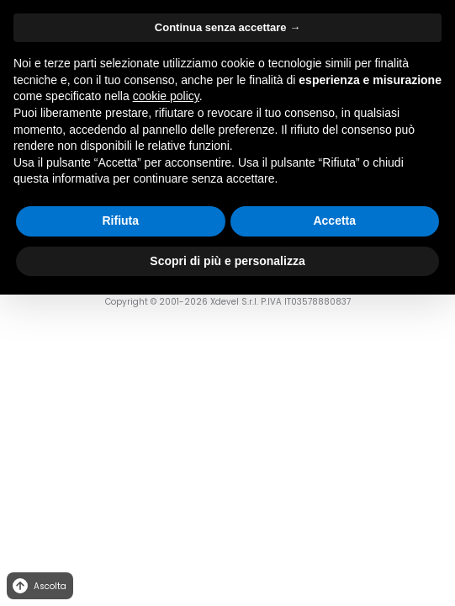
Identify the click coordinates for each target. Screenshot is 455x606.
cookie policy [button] (166, 96)
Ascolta (38, 586)
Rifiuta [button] (120, 220)
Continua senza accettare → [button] (227, 27)
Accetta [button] (334, 220)
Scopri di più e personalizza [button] (227, 261)
